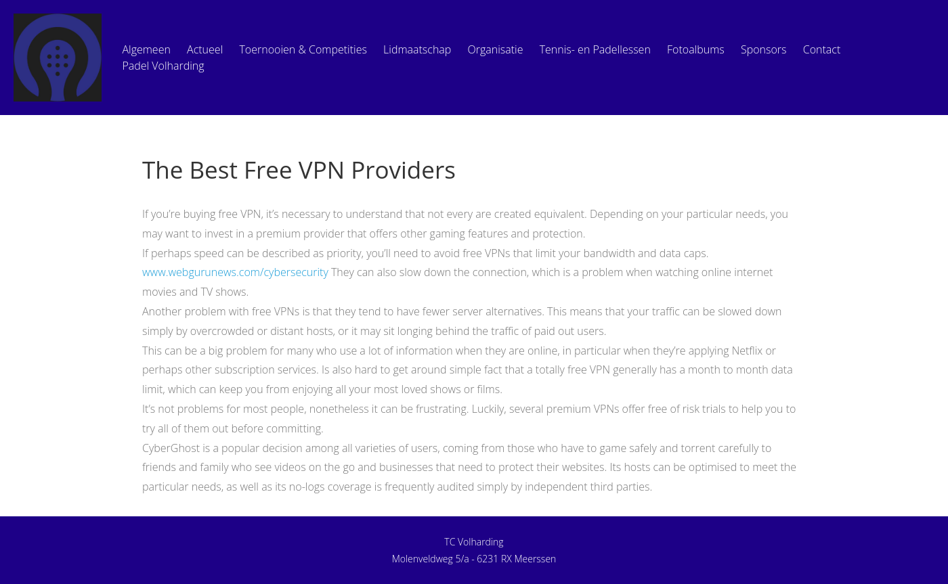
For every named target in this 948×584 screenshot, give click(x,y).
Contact (822, 49)
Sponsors (764, 49)
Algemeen (146, 49)
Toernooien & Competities (303, 49)
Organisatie (495, 49)
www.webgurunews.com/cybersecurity (235, 272)
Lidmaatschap (417, 49)
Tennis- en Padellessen (595, 49)
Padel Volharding (163, 65)
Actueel (205, 49)
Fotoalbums (696, 49)
